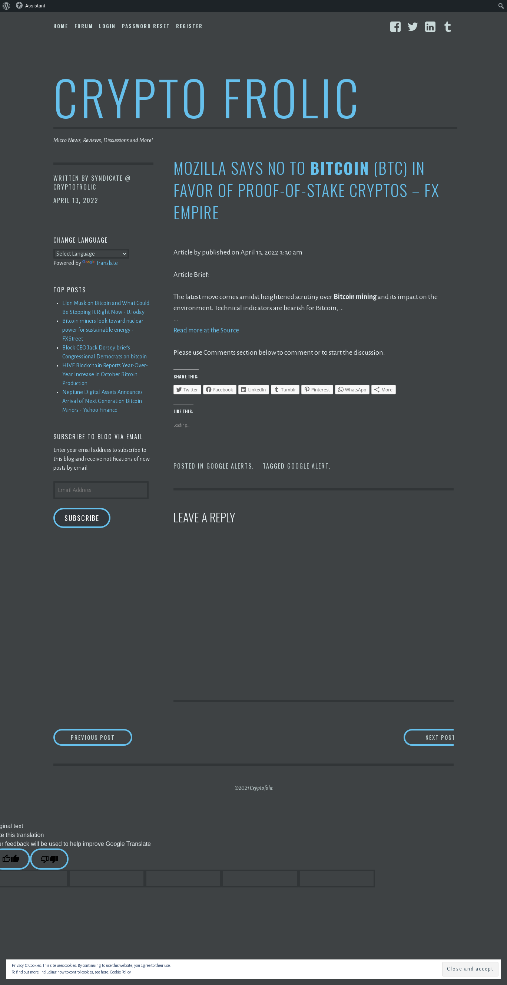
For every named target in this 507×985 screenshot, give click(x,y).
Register (189, 26)
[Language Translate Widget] (91, 254)
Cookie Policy (120, 972)
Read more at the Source (208, 330)
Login (107, 26)
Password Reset (146, 26)
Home (60, 26)
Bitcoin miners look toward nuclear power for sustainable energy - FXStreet (102, 330)
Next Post (424, 737)
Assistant (31, 5)
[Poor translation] (49, 860)
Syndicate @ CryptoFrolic (92, 182)
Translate (100, 263)
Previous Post (107, 737)
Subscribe (81, 518)
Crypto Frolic (207, 96)
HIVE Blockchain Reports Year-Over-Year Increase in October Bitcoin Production (105, 374)
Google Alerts (229, 466)
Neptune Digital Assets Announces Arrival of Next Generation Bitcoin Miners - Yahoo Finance (102, 401)
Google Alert (308, 466)
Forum (83, 26)
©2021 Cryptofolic (254, 789)
